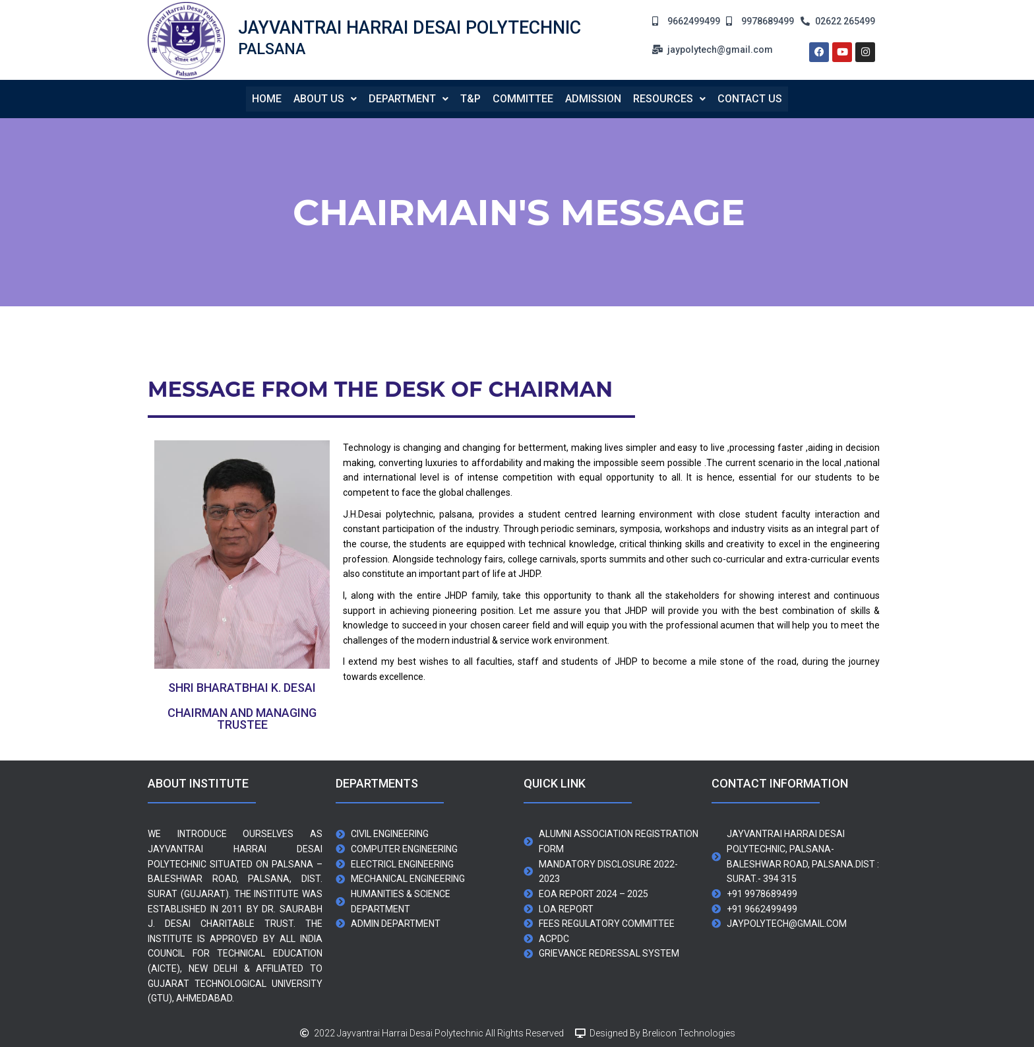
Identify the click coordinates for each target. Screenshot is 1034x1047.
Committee (523, 98)
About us (325, 98)
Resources (669, 98)
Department (408, 98)
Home (267, 98)
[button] (325, 99)
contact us (749, 98)
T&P (470, 98)
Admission (593, 98)
